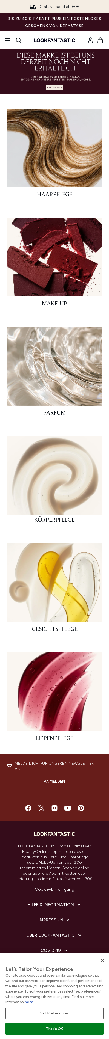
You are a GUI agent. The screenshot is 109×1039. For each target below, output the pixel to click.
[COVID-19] (54, 950)
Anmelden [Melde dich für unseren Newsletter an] (54, 781)
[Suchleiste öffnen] (18, 40)
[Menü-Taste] (7, 40)
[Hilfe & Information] (55, 904)
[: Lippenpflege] (54, 699)
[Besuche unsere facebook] (28, 808)
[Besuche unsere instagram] (54, 808)
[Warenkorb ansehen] (100, 40)
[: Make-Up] (54, 265)
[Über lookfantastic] (54, 935)
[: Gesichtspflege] (54, 590)
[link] (90, 40)
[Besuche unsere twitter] (41, 808)
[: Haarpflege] (54, 156)
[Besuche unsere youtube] (67, 808)
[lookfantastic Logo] (54, 40)
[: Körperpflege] (54, 482)
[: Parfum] (54, 374)
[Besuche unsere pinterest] (80, 808)
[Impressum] (55, 920)
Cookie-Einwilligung (54, 889)
